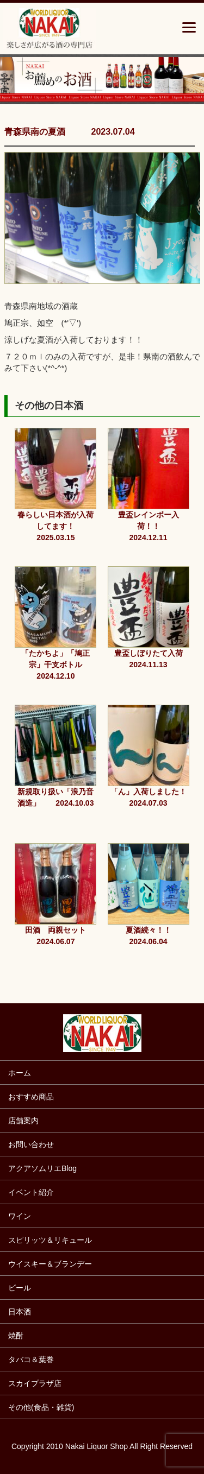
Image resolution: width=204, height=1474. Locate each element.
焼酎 (15, 1335)
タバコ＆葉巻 (31, 1359)
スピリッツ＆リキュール (50, 1240)
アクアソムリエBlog (42, 1168)
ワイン (19, 1216)
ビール (19, 1287)
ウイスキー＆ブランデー (50, 1264)
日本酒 (19, 1311)
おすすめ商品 (31, 1096)
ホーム (19, 1072)
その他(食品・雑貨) (41, 1407)
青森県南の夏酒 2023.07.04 (69, 131)
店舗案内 (23, 1120)
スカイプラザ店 (34, 1383)
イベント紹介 (31, 1192)
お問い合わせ (31, 1144)
